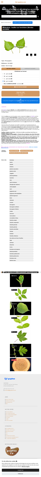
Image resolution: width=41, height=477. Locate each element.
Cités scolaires (9, 420)
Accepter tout (20, 470)
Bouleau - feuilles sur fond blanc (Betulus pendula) (18, 28)
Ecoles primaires (9, 416)
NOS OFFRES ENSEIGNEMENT (11, 414)
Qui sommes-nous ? (9, 428)
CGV (6, 432)
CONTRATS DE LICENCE (10, 435)
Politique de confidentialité (11, 437)
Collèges (7, 417)
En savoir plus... (9, 402)
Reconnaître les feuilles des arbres (18, 152)
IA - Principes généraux (10, 438)
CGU (6, 434)
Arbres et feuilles (14, 150)
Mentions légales (9, 431)
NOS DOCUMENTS (9, 411)
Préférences (20, 473)
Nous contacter (9, 399)
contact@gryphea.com (10, 390)
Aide (6, 403)
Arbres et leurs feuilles (26, 150)
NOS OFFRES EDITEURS (10, 413)
